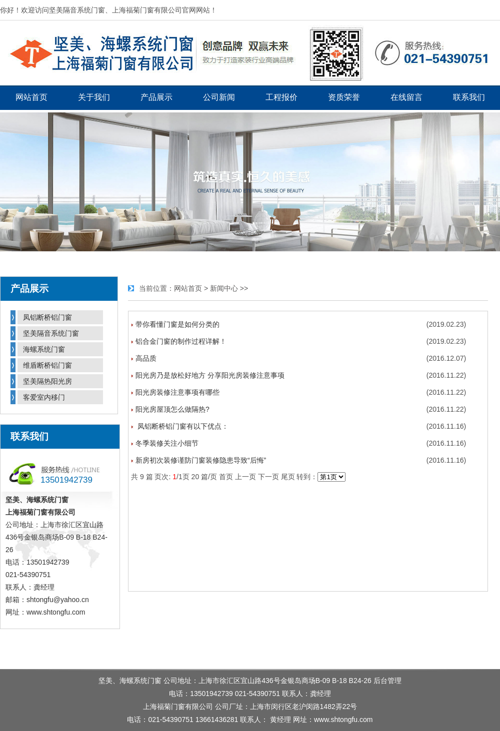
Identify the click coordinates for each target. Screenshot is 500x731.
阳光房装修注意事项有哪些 (178, 392)
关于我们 (94, 97)
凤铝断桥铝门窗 (47, 317)
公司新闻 (219, 97)
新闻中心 (224, 288)
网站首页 (32, 97)
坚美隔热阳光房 (47, 381)
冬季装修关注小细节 (167, 443)
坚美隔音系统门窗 (51, 333)
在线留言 (406, 97)
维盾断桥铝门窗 (47, 365)
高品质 (146, 358)
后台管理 (388, 681)
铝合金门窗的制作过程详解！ (181, 341)
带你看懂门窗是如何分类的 (178, 324)
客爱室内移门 (44, 397)
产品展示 (156, 97)
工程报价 (282, 97)
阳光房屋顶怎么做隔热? (173, 409)
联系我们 (469, 97)
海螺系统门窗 (44, 349)
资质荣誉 (344, 97)
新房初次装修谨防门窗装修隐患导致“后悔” (201, 460)
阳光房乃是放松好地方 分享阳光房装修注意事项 (210, 375)
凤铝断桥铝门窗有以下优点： (182, 426)
